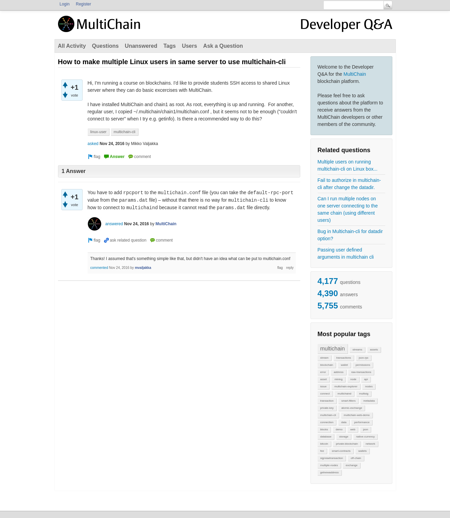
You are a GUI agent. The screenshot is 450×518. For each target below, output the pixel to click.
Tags (169, 46)
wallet (344, 364)
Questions (105, 46)
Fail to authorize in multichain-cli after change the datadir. (349, 183)
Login (65, 4)
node (353, 379)
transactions (343, 357)
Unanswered (141, 46)
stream (324, 357)
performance (361, 422)
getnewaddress (329, 472)
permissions (362, 364)
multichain (332, 348)
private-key (327, 407)
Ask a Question (223, 46)
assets (374, 349)
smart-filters (348, 400)
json (365, 429)
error (323, 372)
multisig (363, 393)
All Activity (72, 46)
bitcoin (324, 443)
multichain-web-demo (357, 415)
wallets (362, 450)
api (366, 379)
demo (339, 429)
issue (323, 386)
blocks (324, 429)
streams (357, 349)
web (352, 429)
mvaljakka (143, 268)
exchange (352, 465)
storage (343, 436)
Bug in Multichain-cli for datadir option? (350, 235)
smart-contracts (341, 450)
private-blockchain (347, 443)
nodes (369, 386)
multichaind (344, 393)
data (344, 422)
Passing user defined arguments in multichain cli (346, 253)
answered (114, 223)
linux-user (98, 132)
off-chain (356, 458)
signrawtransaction (331, 458)
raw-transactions (361, 372)
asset (323, 379)
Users (189, 46)
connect (325, 393)
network (370, 443)
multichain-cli (328, 415)
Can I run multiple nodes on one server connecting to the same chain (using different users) (348, 209)
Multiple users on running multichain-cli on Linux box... (348, 165)
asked (93, 143)
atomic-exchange (351, 407)
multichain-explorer (346, 386)
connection (327, 422)
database (326, 436)
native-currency (365, 436)
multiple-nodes (329, 465)
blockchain (326, 364)
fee (322, 450)
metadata (369, 400)
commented (99, 268)
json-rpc (363, 357)
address (338, 372)
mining (338, 379)
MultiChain (355, 74)
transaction (327, 400)
